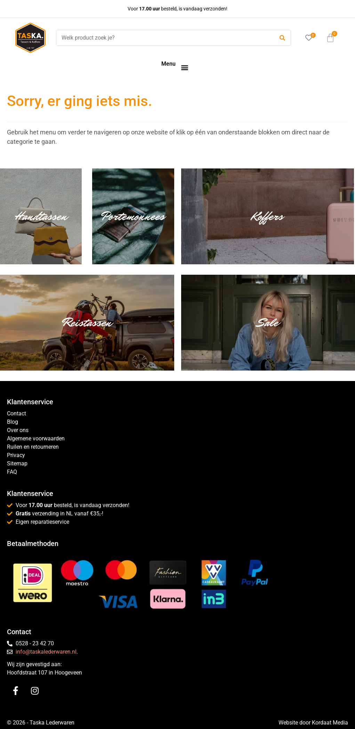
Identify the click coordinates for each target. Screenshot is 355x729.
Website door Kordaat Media (313, 722)
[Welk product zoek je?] (163, 37)
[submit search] (282, 38)
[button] (185, 67)
